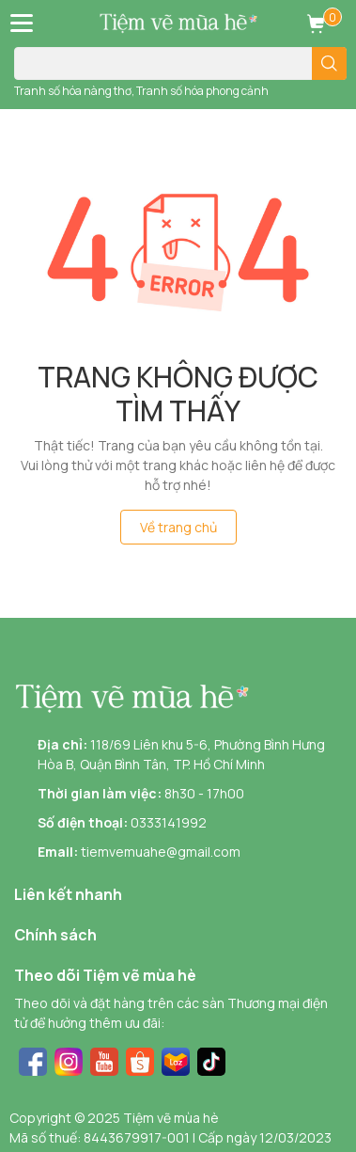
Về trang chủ (178, 527)
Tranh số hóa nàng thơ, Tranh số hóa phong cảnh (141, 91)
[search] (329, 63)
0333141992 (169, 822)
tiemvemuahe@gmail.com (160, 851)
